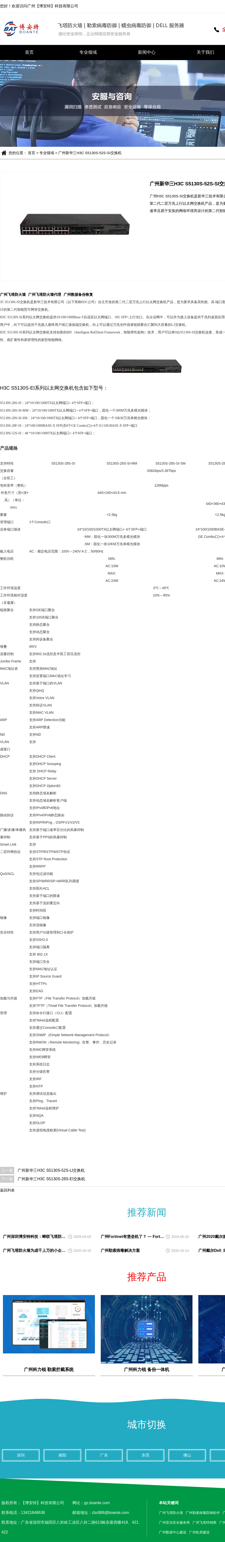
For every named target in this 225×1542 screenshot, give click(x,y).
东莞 (145, 1455)
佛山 (187, 1455)
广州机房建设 (199, 1532)
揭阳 (62, 1455)
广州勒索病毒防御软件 (203, 1513)
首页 (29, 52)
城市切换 (146, 1424)
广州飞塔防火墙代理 (44, 294)
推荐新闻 (146, 1212)
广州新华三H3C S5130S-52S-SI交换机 (89, 153)
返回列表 (7, 1190)
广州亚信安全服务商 (174, 1522)
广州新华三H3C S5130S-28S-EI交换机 (51, 1179)
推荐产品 (146, 1276)
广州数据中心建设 (172, 1532)
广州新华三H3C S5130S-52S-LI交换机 (51, 1170)
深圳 (21, 1455)
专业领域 (88, 52)
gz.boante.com (97, 1503)
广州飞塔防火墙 (13, 294)
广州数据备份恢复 (78, 294)
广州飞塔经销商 (204, 1522)
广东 (104, 1455)
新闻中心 (147, 52)
